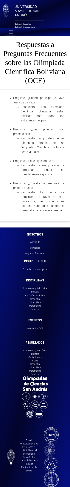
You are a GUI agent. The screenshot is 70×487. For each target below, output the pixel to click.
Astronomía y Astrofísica (35, 288)
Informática (35, 302)
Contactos (35, 247)
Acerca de (35, 242)
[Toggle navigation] (11, 32)
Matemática (35, 305)
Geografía (35, 299)
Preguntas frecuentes (35, 253)
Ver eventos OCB (35, 328)
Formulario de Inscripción (35, 269)
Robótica (35, 309)
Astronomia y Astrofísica (35, 350)
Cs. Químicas (31, 295)
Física (42, 295)
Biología (35, 291)
